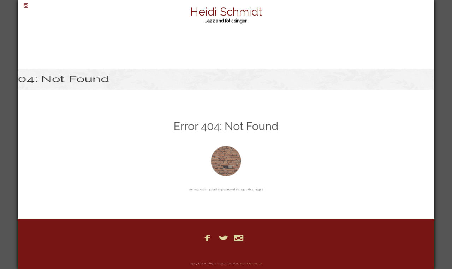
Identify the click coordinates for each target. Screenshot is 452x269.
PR (274, 252)
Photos (237, 252)
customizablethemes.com (247, 264)
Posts (257, 252)
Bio (171, 252)
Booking (192, 252)
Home (215, 252)
